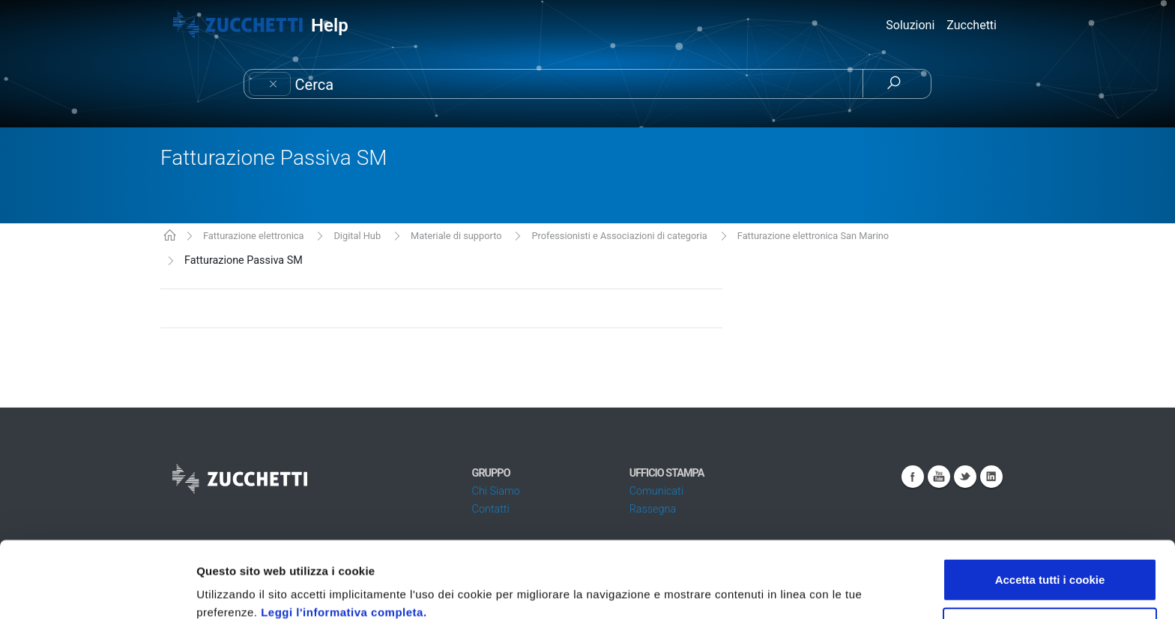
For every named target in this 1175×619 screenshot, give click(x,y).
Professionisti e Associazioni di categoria (619, 235)
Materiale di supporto (456, 235)
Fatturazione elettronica (253, 235)
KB (169, 236)
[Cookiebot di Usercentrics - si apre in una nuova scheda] (97, 590)
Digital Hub (357, 235)
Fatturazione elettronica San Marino (813, 235)
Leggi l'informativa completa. (343, 540)
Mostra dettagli (795, 589)
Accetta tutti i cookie (1050, 507)
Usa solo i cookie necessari (1049, 557)
